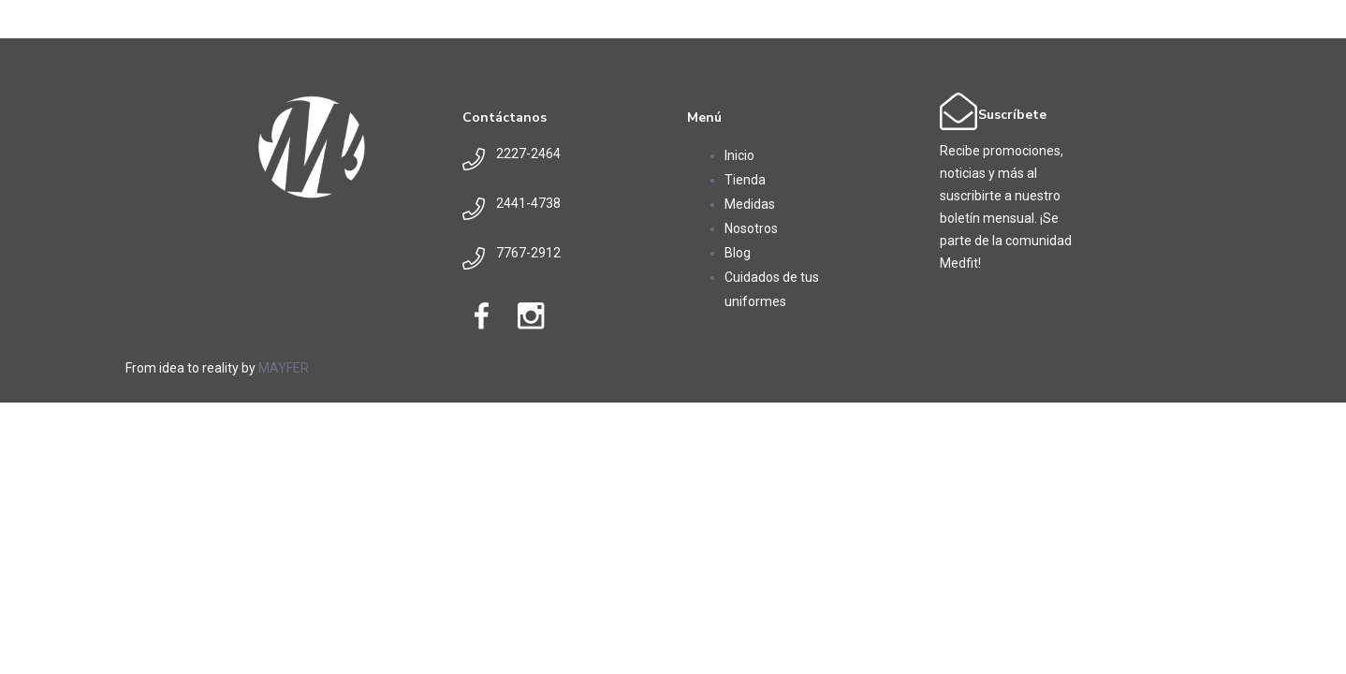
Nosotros (751, 228)
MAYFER (283, 367)
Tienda (745, 179)
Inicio (739, 155)
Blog (737, 252)
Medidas (749, 204)
